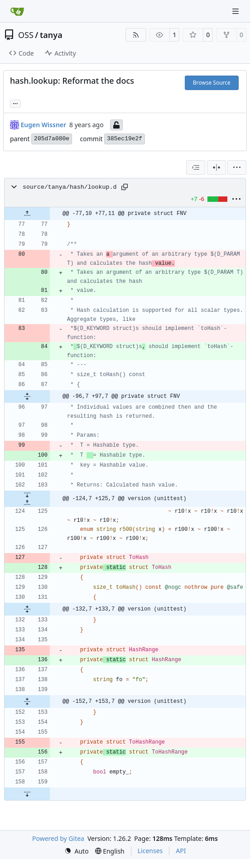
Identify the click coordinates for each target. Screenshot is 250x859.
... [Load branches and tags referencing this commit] (15, 103)
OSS (26, 34)
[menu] (236, 167)
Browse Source (212, 82)
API (181, 850)
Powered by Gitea (58, 838)
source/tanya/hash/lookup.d (69, 187)
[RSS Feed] (135, 35)
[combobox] (195, 167)
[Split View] (216, 167)
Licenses (150, 850)
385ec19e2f (124, 138)
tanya (51, 34)
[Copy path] (124, 187)
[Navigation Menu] (236, 11)
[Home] (17, 11)
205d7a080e (51, 138)
